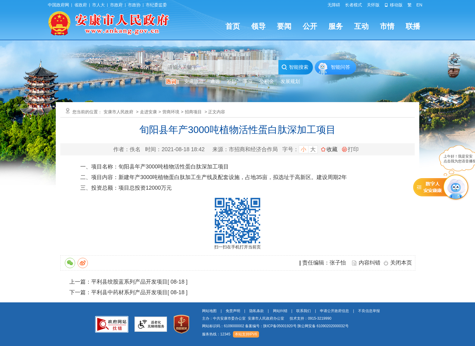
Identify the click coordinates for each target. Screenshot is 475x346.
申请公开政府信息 (334, 311)
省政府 (80, 4)
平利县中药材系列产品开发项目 (129, 292)
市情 (387, 26)
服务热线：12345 (216, 334)
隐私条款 (256, 311)
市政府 (116, 4)
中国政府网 (58, 4)
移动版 (393, 4)
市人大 (98, 4)
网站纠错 (280, 311)
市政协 (134, 4)
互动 (361, 26)
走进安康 (148, 111)
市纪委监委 (156, 4)
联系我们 (303, 311)
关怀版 (373, 4)
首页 (232, 26)
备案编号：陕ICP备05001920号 (270, 326)
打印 (350, 149)
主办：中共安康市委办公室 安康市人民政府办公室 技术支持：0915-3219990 (266, 318)
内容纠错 (369, 263)
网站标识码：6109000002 (275, 326)
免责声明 (233, 311)
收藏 (332, 149)
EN (419, 4)
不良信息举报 (369, 311)
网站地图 (209, 311)
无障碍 (333, 4)
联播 (413, 26)
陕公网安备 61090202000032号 (323, 326)
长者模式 (353, 4)
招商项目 (193, 111)
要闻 (284, 26)
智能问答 (340, 67)
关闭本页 (401, 263)
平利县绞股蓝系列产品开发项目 (129, 282)
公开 (310, 26)
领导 (258, 26)
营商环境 (170, 111)
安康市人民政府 (118, 111)
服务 (335, 26)
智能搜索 (294, 67)
